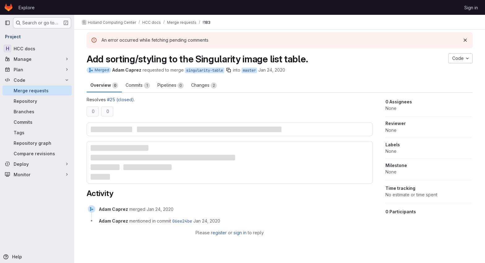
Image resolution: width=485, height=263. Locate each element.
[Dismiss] (465, 40)
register (219, 232)
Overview (104, 85)
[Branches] (37, 111)
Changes (204, 85)
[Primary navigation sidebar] (7, 23)
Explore (27, 7)
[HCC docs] (37, 48)
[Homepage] (8, 7)
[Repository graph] (37, 143)
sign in (240, 232)
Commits (138, 85)
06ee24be (182, 221)
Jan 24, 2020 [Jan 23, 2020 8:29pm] (271, 70)
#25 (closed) (120, 99)
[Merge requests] (37, 90)
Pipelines (170, 85)
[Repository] (37, 101)
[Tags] (37, 132)
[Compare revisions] (37, 153)
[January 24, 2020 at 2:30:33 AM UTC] (160, 209)
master (249, 70)
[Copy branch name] (228, 70)
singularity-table (204, 70)
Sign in (471, 7)
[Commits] (37, 122)
